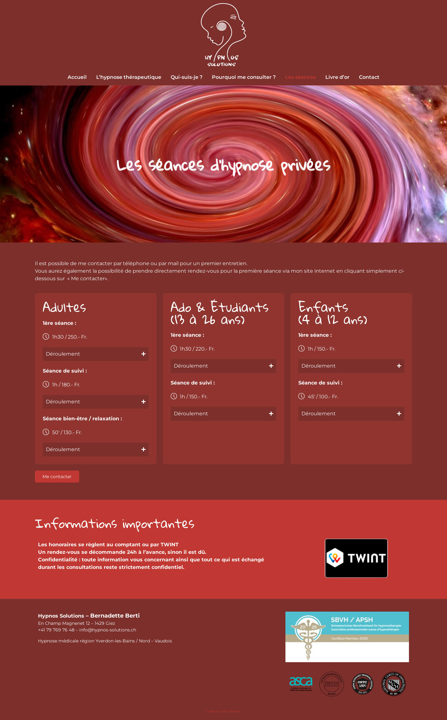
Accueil (77, 77)
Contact (369, 77)
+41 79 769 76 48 (56, 630)
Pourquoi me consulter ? (244, 77)
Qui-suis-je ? (186, 77)
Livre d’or (337, 77)
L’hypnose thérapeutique (128, 77)
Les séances (300, 77)
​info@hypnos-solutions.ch (107, 630)
